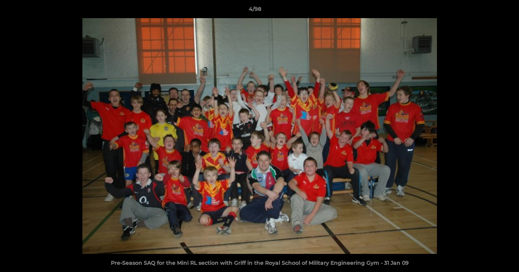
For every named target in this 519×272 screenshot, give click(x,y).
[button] (487, 11)
